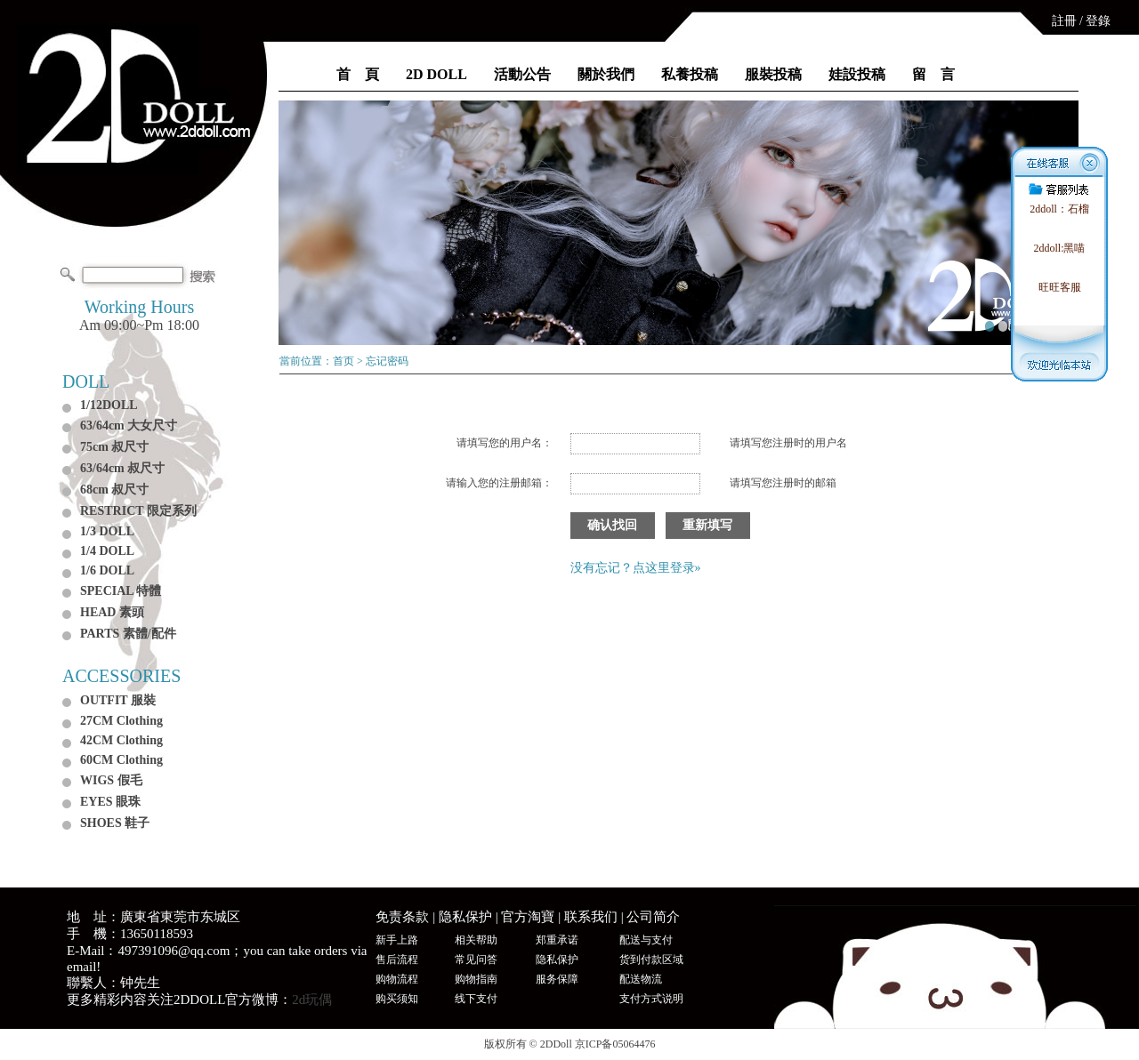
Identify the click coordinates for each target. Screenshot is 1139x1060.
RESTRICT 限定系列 (138, 511)
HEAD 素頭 (112, 612)
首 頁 (357, 74)
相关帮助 (476, 940)
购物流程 (397, 979)
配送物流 (640, 979)
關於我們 (606, 74)
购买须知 (397, 998)
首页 (343, 361)
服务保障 (557, 979)
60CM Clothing (121, 760)
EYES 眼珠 (110, 801)
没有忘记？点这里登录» (635, 567)
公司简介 (653, 917)
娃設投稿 (856, 74)
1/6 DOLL (107, 570)
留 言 (933, 74)
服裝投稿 (773, 74)
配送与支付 (646, 940)
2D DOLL (436, 74)
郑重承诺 (557, 940)
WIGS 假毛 (111, 780)
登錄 (1098, 21)
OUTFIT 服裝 (118, 700)
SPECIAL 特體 (120, 591)
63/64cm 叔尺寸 (122, 468)
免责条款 (402, 917)
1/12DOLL (109, 405)
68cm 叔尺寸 (114, 489)
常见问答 (476, 959)
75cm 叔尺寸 (114, 447)
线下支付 (476, 998)
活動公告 (522, 74)
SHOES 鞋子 (114, 823)
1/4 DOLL (107, 551)
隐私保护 (465, 917)
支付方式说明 (651, 998)
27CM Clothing (121, 720)
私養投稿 (689, 74)
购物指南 (476, 979)
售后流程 (397, 959)
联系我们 (591, 917)
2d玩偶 (312, 999)
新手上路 (397, 940)
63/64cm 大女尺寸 (128, 425)
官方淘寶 (527, 917)
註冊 (1064, 21)
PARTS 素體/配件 (128, 633)
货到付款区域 (651, 959)
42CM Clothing (121, 740)
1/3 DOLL (107, 531)
